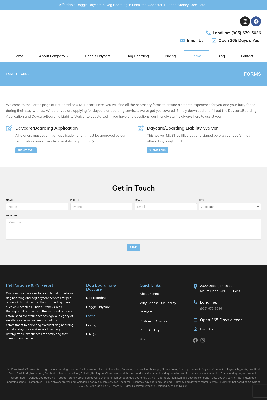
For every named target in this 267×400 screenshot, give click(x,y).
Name (9, 200)
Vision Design (179, 385)
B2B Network (53, 381)
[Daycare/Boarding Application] (9, 128)
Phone (74, 200)
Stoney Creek (169, 369)
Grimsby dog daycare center (191, 381)
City (201, 200)
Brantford (254, 369)
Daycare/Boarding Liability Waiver (182, 128)
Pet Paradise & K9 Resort (104, 385)
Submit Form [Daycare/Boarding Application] (26, 150)
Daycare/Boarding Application (46, 128)
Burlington (97, 373)
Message (12, 215)
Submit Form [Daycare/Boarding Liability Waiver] (157, 150)
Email (138, 200)
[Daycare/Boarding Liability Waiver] (141, 128)
